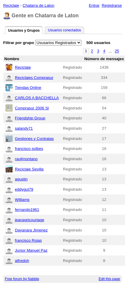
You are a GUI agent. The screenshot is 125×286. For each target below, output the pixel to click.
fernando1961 (27, 209)
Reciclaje (11, 5)
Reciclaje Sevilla (29, 169)
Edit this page (109, 279)
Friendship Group (30, 118)
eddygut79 (24, 189)
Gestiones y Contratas (34, 138)
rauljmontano (26, 159)
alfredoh (22, 260)
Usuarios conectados (64, 30)
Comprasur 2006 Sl (32, 108)
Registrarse (112, 5)
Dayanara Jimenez (31, 230)
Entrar (94, 5)
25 (117, 51)
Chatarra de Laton (38, 5)
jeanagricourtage (29, 220)
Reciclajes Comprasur (34, 77)
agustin (21, 179)
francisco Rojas (28, 240)
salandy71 (24, 128)
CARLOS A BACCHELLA (37, 98)
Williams (22, 199)
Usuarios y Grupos (24, 30)
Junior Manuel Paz (31, 250)
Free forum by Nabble (22, 279)
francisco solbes (29, 148)
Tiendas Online (28, 87)
